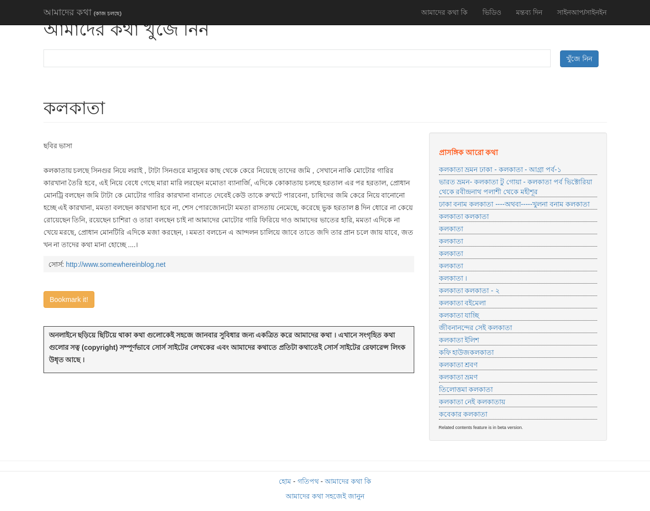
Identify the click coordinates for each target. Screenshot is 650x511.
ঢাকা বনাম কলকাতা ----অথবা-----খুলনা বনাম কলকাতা (514, 204)
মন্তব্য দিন (529, 12)
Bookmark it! (69, 299)
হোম (285, 481)
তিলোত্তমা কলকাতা (466, 389)
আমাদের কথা (82, 12)
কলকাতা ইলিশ (459, 340)
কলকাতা (451, 229)
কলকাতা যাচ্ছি (459, 315)
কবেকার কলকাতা (463, 414)
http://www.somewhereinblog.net (116, 264)
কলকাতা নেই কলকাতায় (472, 402)
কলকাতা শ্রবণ (458, 365)
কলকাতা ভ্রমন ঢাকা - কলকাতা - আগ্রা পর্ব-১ (500, 169)
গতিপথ (308, 481)
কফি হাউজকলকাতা (466, 352)
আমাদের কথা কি (444, 12)
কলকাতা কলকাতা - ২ (469, 291)
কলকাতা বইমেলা (462, 303)
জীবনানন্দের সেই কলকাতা (476, 328)
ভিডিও (491, 12)
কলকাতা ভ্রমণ (458, 377)
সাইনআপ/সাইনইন (582, 12)
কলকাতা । (453, 278)
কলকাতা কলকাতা (464, 216)
